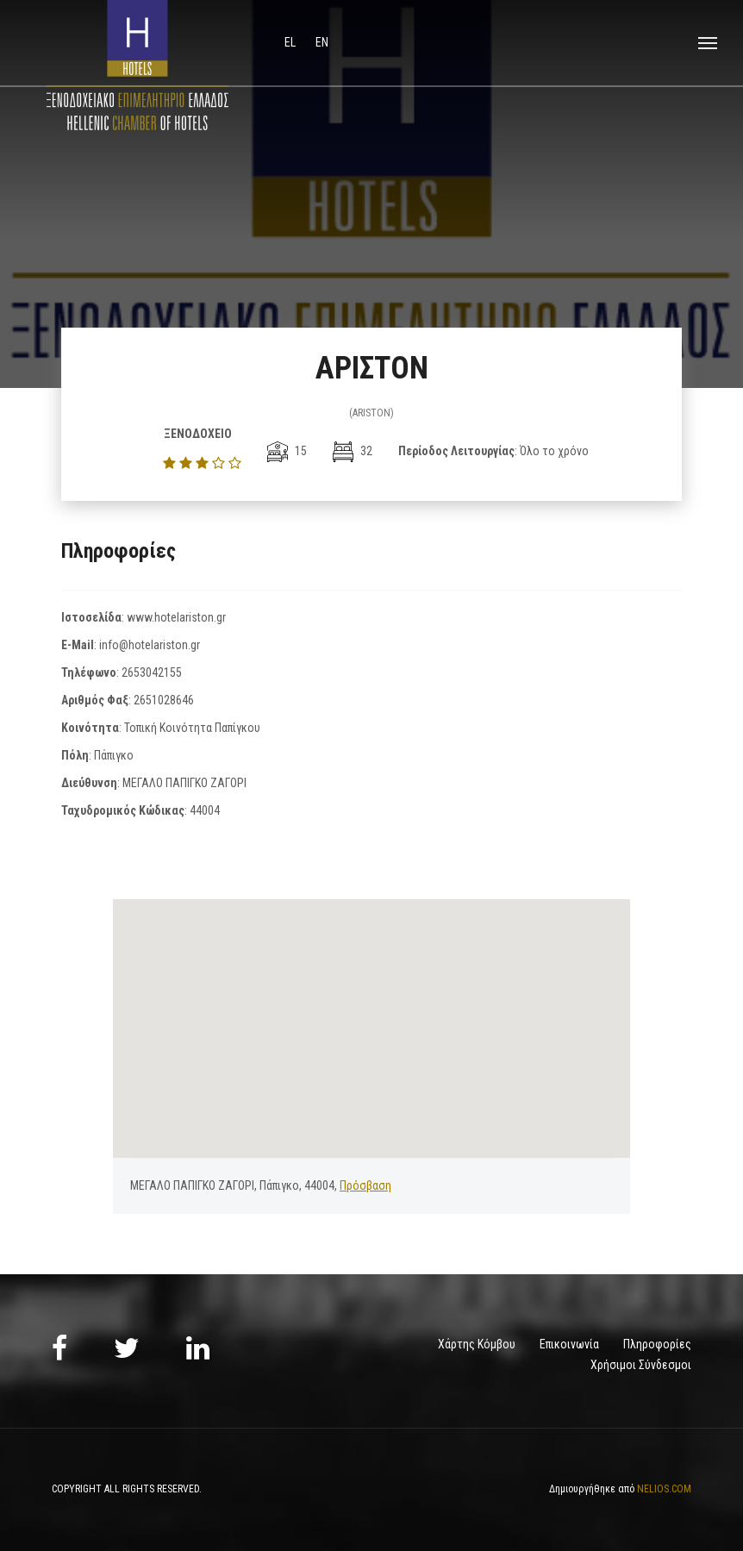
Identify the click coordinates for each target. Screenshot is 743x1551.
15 (287, 451)
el (291, 42)
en (321, 42)
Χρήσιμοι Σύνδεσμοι (640, 1365)
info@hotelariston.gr (149, 645)
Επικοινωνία (569, 1344)
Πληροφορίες (657, 1344)
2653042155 (152, 672)
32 (352, 451)
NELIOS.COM (664, 1489)
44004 (205, 810)
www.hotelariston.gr (176, 617)
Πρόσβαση (365, 1185)
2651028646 (164, 700)
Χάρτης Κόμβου (476, 1344)
